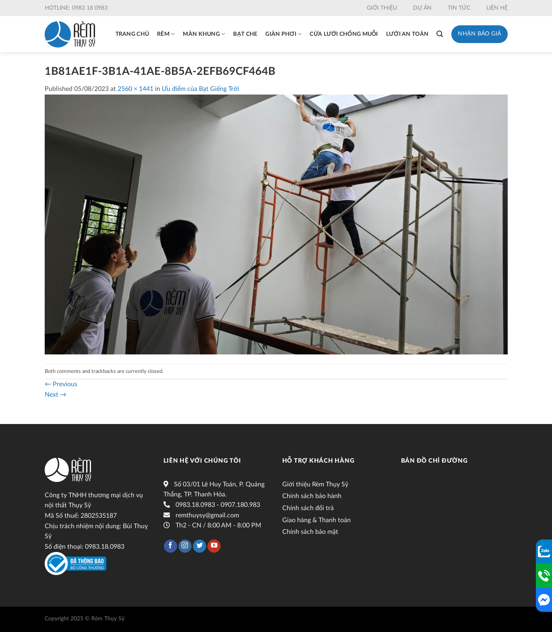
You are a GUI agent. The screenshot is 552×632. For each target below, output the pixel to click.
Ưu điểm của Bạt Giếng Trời (200, 89)
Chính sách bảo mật (310, 532)
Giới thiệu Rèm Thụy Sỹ (315, 484)
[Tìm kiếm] (439, 34)
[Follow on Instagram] (185, 546)
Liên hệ (497, 8)
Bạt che (245, 34)
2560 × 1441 (135, 89)
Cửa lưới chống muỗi (344, 34)
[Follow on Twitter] (199, 546)
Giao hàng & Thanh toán (316, 520)
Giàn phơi (283, 34)
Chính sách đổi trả (308, 508)
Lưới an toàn (407, 34)
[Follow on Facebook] (170, 546)
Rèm (166, 34)
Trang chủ (132, 34)
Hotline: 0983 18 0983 (76, 8)
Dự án (422, 8)
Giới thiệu (382, 8)
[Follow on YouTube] (214, 546)
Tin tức (459, 8)
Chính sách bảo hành (311, 496)
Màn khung (204, 34)
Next (55, 394)
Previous (61, 384)
